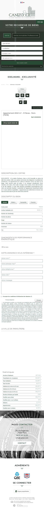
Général (5, 202)
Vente (7, 35)
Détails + (13, 202)
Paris (7, 84)
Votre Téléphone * (7, 269)
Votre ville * (5, 275)
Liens (23, 499)
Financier (33, 202)
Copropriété (23, 202)
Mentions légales (18, 499)
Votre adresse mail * (8, 264)
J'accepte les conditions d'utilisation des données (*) (17, 296)
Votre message (6, 280)
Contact (22, 443)
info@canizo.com (22, 438)
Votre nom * (5, 258)
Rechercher (22, 63)
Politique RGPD (32, 499)
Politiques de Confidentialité (24, 320)
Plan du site (11, 499)
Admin (26, 499)
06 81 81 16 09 (22, 435)
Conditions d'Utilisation (37, 320)
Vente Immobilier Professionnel (26, 35)
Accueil (3, 84)
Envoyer (39, 300)
